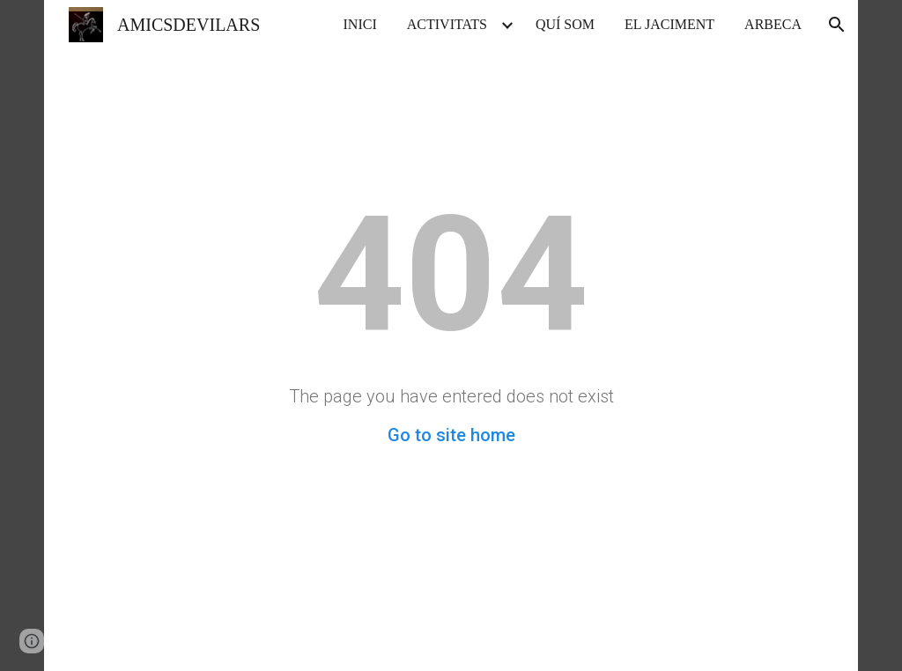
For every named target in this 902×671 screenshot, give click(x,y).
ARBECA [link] (773, 24)
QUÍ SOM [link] (565, 24)
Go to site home (451, 435)
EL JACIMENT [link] (669, 24)
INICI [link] (360, 24)
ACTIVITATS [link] (447, 24)
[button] (837, 25)
